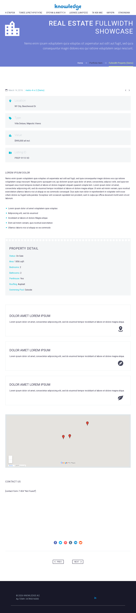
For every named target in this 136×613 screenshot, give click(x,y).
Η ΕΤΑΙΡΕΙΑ (10, 12)
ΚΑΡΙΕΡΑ (110, 12)
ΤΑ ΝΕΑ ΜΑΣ (97, 12)
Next (78, 561)
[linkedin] (95, 598)
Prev (57, 561)
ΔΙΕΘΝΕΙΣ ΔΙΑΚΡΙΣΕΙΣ (78, 12)
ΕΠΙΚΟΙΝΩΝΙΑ (124, 12)
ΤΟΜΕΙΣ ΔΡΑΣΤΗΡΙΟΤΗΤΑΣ (30, 12)
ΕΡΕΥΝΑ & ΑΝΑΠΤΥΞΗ (55, 12)
